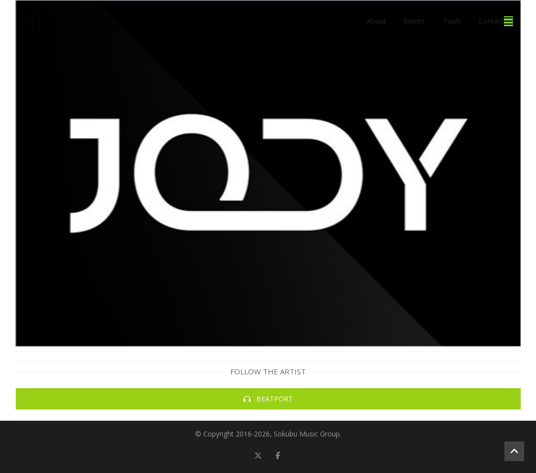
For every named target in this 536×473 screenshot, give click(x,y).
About (376, 21)
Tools (452, 21)
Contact (491, 21)
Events (414, 21)
